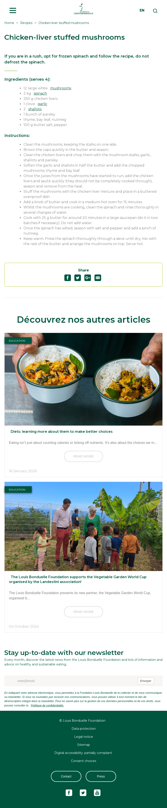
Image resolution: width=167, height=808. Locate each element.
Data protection (84, 729)
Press (101, 776)
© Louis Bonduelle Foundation (82, 721)
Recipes (26, 23)
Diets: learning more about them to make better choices (62, 432)
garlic (42, 104)
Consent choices (83, 761)
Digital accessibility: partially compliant (83, 753)
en (142, 10)
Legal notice (83, 737)
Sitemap (83, 745)
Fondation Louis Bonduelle (83, 8)
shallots (35, 109)
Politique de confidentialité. (47, 705)
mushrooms (60, 88)
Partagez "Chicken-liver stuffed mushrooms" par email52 (99, 277)
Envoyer (145, 681)
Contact (66, 776)
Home (9, 23)
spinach (40, 93)
